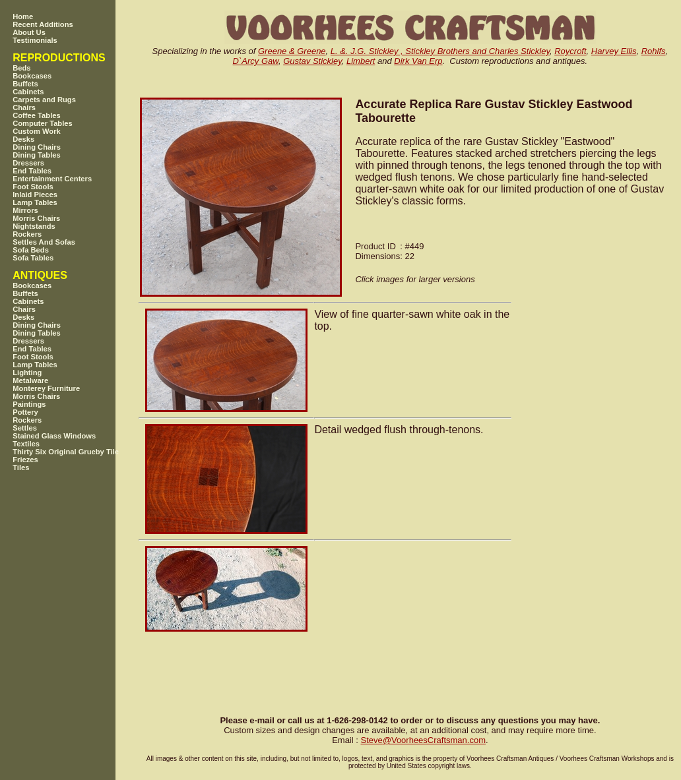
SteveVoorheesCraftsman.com (423, 740)
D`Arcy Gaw (255, 61)
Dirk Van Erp (418, 61)
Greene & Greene (292, 51)
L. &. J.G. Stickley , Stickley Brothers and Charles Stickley (440, 51)
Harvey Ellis (614, 51)
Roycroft (570, 51)
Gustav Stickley (312, 61)
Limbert (360, 61)
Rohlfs (653, 51)
